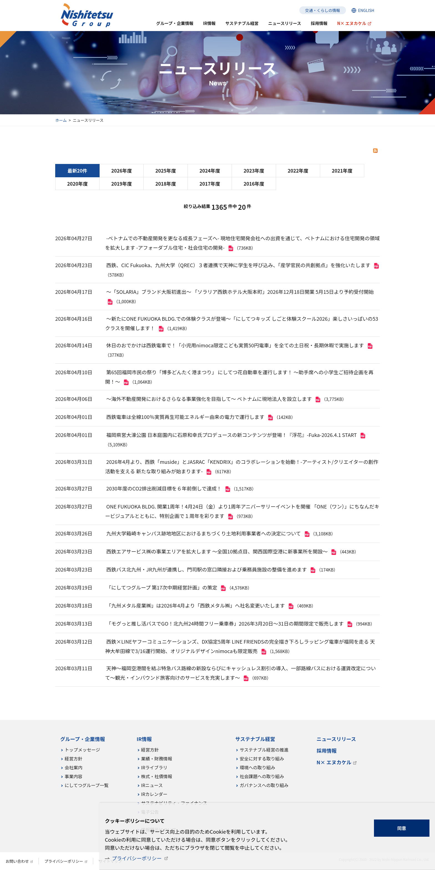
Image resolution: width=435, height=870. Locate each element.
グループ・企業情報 (174, 23)
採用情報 (319, 23)
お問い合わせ (17, 861)
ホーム (61, 120)
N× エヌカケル (351, 23)
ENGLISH (366, 10)
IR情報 (209, 23)
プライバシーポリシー (137, 858)
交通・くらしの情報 (322, 10)
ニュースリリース (284, 23)
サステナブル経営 (242, 23)
